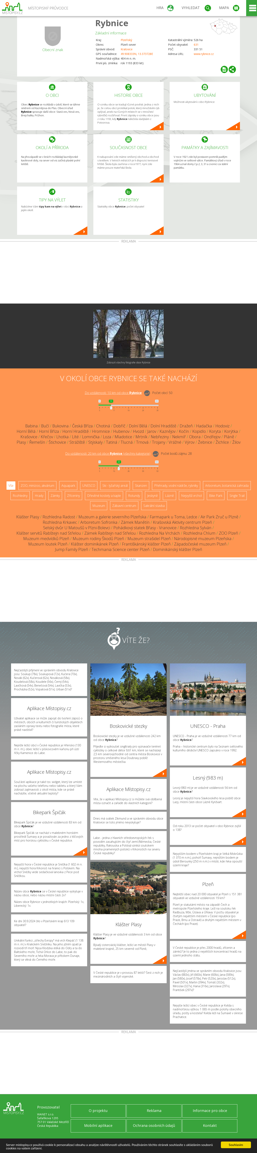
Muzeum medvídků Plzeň (46, 538)
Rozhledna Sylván (195, 527)
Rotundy (134, 495)
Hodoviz (222, 426)
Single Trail (237, 495)
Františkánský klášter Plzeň (146, 544)
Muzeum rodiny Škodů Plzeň (98, 538)
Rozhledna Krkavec (60, 522)
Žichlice (222, 442)
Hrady (39, 495)
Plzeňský (126, 40)
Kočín (184, 431)
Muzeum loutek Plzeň (47, 544)
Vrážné (175, 442)
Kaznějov (167, 431)
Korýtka (231, 431)
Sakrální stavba (154, 505)
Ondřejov (212, 436)
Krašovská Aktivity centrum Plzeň (182, 522)
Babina (31, 426)
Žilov (236, 442)
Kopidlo (199, 431)
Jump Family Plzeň (71, 549)
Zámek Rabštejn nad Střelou (110, 533)
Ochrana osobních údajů (154, 1125)
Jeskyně (152, 495)
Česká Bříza (82, 426)
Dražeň (186, 426)
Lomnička (91, 436)
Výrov (190, 442)
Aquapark (68, 485)
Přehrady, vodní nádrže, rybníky (176, 485)
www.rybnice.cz (204, 54)
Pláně (229, 436)
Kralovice (127, 49)
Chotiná (103, 426)
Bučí (45, 426)
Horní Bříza (49, 431)
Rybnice (111, 23)
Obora (195, 436)
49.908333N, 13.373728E (137, 54)
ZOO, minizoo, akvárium (37, 485)
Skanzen (141, 485)
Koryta (215, 431)
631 (196, 44)
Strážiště (77, 442)
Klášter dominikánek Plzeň (95, 544)
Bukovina (60, 426)
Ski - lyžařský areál (115, 485)
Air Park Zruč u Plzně (219, 517)
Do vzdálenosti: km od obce (113, 393)
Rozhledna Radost (59, 517)
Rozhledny (20, 495)
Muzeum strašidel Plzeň (149, 538)
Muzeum (98, 505)
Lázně (169, 495)
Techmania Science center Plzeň (121, 549)
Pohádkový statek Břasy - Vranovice (144, 527)
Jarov (151, 431)
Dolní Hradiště (163, 426)
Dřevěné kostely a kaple (104, 495)
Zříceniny (73, 495)
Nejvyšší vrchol (191, 495)
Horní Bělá (26, 431)
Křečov (47, 436)
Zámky (55, 495)
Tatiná (111, 442)
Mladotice (123, 436)
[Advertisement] (128, 273)
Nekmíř (179, 436)
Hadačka (204, 426)
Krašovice (28, 436)
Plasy (21, 442)
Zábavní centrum (124, 505)
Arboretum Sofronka (98, 522)
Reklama (154, 1110)
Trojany (158, 442)
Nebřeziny (160, 436)
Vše (10, 485)
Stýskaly (95, 442)
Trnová (142, 442)
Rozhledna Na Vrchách (159, 533)
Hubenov (121, 431)
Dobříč (119, 426)
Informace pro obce (210, 1110)
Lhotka (62, 436)
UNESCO (88, 485)
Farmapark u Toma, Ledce (173, 517)
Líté (75, 436)
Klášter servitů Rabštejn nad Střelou (48, 533)
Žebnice (205, 442)
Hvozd (138, 431)
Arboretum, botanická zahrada (227, 485)
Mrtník (141, 436)
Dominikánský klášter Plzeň (177, 549)
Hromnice (101, 431)
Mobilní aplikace (98, 1125)
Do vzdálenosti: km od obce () (107, 453)
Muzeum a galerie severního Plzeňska (112, 517)
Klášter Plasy (27, 517)
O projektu (98, 1110)
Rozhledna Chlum (199, 533)
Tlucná (127, 442)
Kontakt (210, 1125)
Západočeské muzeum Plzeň (200, 544)
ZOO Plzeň (228, 533)
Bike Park (215, 495)
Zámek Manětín (135, 522)
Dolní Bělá (138, 426)
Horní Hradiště (75, 431)
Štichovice (57, 442)
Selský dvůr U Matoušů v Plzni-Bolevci (76, 527)
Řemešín (37, 442)
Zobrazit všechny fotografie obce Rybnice (128, 362)
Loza (107, 436)
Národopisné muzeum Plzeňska (203, 538)
